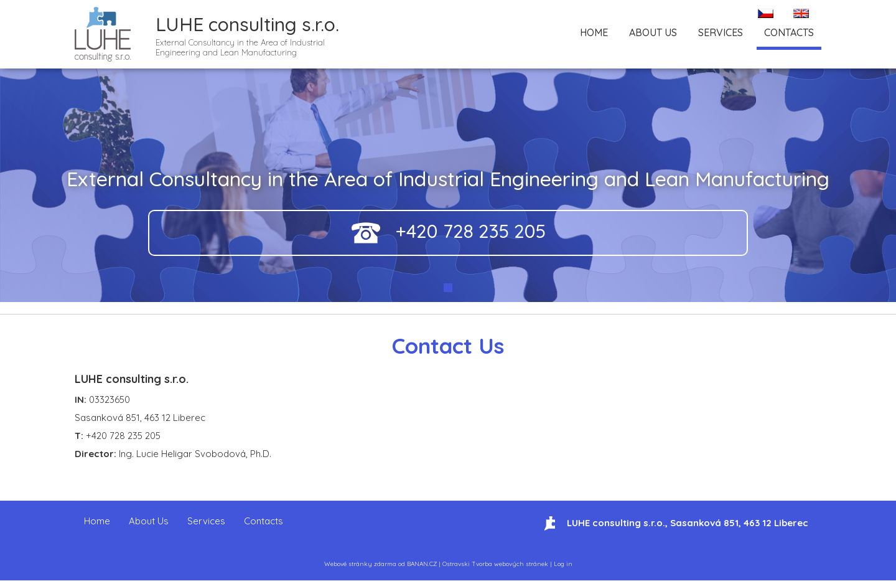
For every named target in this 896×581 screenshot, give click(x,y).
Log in (563, 564)
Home (594, 32)
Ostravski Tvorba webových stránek (495, 564)
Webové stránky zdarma (360, 564)
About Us (653, 32)
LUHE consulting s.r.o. (247, 24)
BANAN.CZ (422, 564)
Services (720, 32)
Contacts (789, 32)
